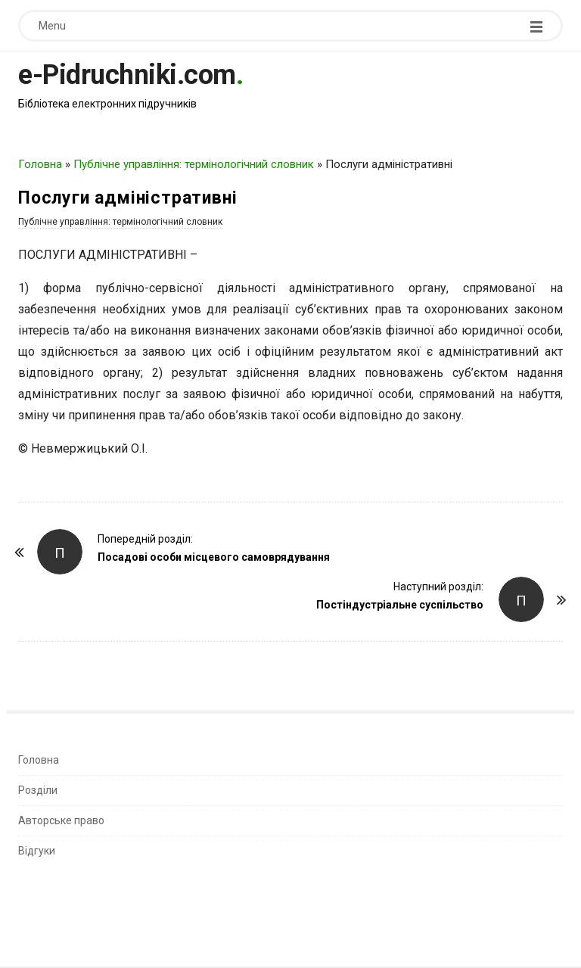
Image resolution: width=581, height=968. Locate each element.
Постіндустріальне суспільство (399, 605)
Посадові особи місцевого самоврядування (214, 557)
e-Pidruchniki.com (127, 75)
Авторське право (61, 820)
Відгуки (36, 851)
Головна (40, 164)
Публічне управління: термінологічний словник (193, 164)
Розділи (37, 790)
